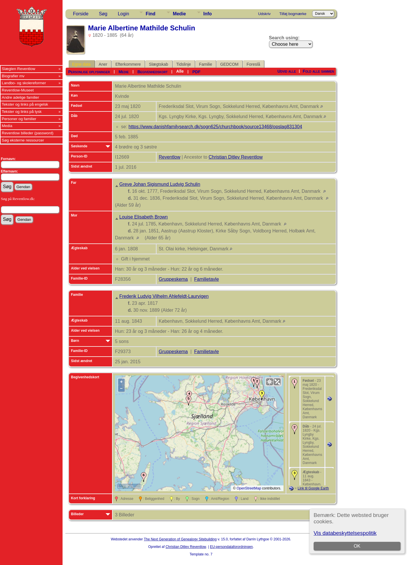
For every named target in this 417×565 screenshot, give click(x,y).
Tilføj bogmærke (292, 14)
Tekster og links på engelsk (25, 104)
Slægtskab (158, 64)
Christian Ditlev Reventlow (236, 157)
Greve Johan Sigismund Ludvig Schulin (159, 184)
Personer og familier (19, 119)
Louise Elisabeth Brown (143, 216)
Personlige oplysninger (89, 71)
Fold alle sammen (318, 71)
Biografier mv (13, 76)
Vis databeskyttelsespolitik (345, 533)
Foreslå (253, 64)
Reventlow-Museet (18, 90)
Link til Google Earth (313, 488)
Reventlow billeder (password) (28, 133)
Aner (103, 64)
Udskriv (264, 14)
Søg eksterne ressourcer (23, 140)
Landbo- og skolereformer (24, 83)
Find (151, 13)
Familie (205, 64)
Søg (103, 13)
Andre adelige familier (20, 97)
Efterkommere (128, 64)
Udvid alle (286, 71)
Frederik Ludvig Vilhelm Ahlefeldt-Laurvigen (164, 296)
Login (123, 13)
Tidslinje (183, 64)
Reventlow (169, 157)
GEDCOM (229, 64)
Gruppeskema (173, 279)
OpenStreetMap (249, 488)
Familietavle (206, 279)
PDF (196, 71)
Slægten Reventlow (18, 69)
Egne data (81, 64)
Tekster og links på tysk (22, 111)
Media (7, 126)
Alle (180, 71)
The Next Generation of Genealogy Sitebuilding (180, 539)
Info (207, 13)
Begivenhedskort (152, 71)
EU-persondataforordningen (231, 547)
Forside (80, 13)
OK (357, 546)
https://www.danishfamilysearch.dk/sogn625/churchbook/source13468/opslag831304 (215, 126)
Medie (179, 13)
